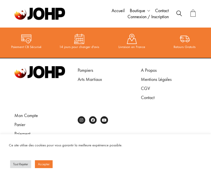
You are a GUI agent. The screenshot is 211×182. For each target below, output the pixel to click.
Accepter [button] (44, 164)
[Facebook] (93, 120)
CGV (145, 88)
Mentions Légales (156, 79)
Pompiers (85, 70)
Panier (19, 124)
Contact (148, 97)
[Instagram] (81, 120)
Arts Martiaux (90, 79)
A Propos (149, 70)
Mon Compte (26, 115)
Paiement (22, 133)
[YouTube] (104, 120)
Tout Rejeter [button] (20, 164)
